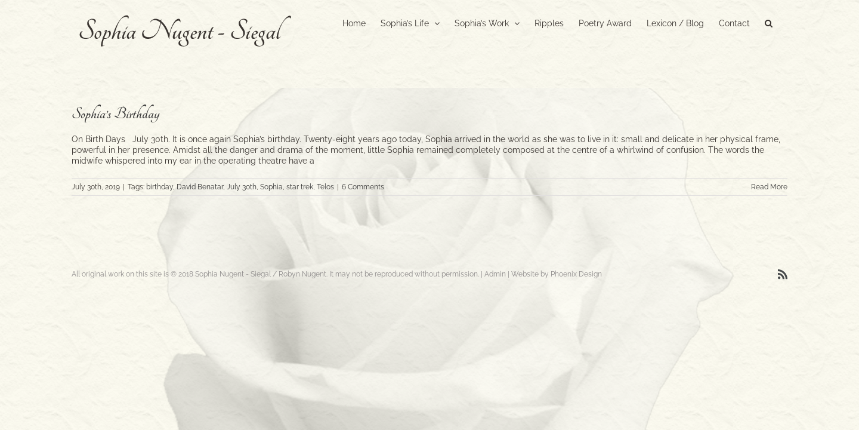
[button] (783, 22)
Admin (495, 274)
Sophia (271, 187)
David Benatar (200, 187)
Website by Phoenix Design (556, 274)
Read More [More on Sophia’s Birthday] (769, 187)
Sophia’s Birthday (115, 114)
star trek (299, 187)
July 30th (242, 187)
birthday (159, 187)
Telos (325, 187)
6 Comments (363, 187)
